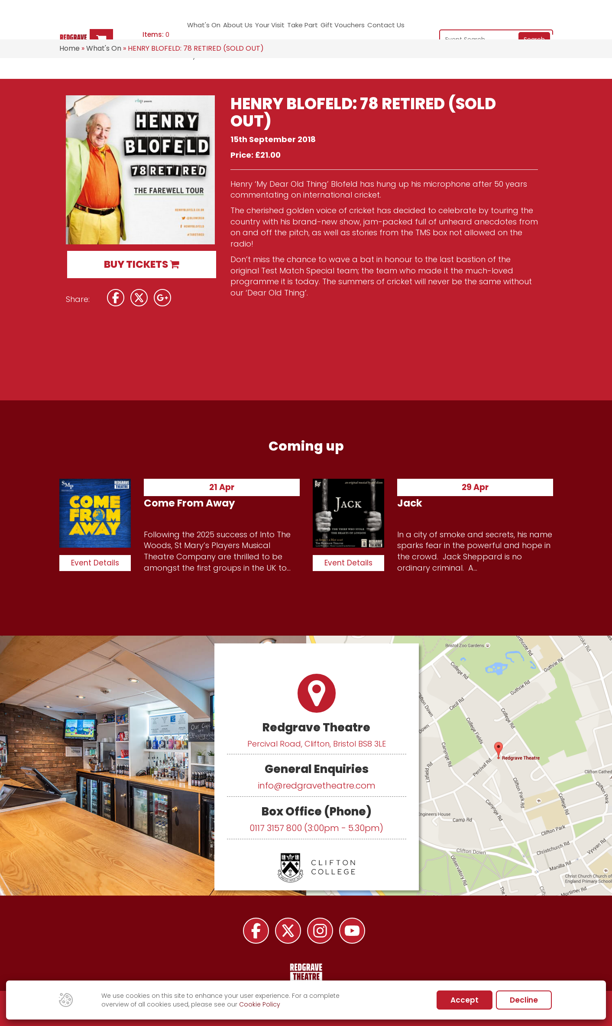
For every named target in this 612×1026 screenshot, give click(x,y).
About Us (230, 28)
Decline (524, 1000)
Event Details (95, 563)
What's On (198, 28)
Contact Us (367, 28)
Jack (409, 503)
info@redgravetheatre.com (317, 785)
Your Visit (257, 28)
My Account (404, 28)
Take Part (287, 28)
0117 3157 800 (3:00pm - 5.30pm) (316, 828)
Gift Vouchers (325, 28)
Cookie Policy (259, 1004)
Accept (464, 1000)
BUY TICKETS (141, 264)
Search (534, 27)
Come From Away (189, 503)
